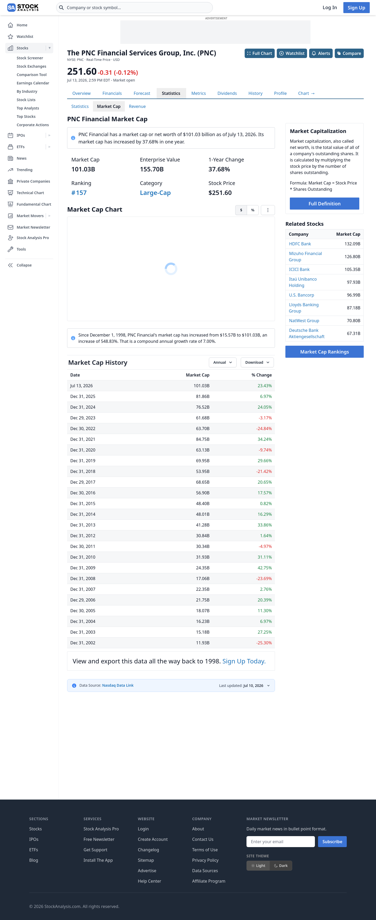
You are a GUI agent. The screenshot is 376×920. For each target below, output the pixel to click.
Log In (330, 7)
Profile (280, 93)
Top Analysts (28, 108)
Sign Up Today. (244, 661)
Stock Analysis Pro (101, 829)
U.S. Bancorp (301, 295)
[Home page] (22, 7)
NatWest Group (304, 320)
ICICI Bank (299, 269)
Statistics (171, 93)
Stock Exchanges (31, 66)
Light (258, 865)
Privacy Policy (205, 860)
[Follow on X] (263, 906)
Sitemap (146, 860)
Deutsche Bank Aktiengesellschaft (307, 333)
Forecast (142, 93)
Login (143, 829)
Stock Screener (30, 57)
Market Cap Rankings (324, 352)
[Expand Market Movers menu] (49, 215)
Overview (81, 93)
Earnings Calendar (33, 82)
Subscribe (332, 841)
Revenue (137, 106)
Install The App (98, 860)
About (198, 829)
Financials (112, 93)
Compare (349, 53)
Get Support (95, 850)
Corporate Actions (33, 124)
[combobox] (134, 7)
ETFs (33, 850)
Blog (33, 860)
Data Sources (205, 870)
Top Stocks (26, 116)
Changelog (148, 850)
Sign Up (356, 7)
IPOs (33, 839)
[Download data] (257, 362)
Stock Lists (26, 99)
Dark (281, 865)
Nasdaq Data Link (117, 685)
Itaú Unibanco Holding (303, 282)
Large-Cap (155, 192)
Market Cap (109, 106)
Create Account (153, 839)
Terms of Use (205, 850)
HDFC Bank (300, 244)
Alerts (320, 53)
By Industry (27, 91)
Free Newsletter (99, 839)
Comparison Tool (31, 74)
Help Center (149, 881)
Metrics (198, 93)
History (256, 93)
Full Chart (259, 53)
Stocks (35, 829)
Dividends (227, 93)
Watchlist (291, 53)
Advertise (147, 870)
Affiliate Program (208, 881)
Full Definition (325, 203)
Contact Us (202, 839)
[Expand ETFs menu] (49, 146)
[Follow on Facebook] (249, 906)
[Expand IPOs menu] (49, 135)
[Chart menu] (268, 210)
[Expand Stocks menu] (49, 48)
